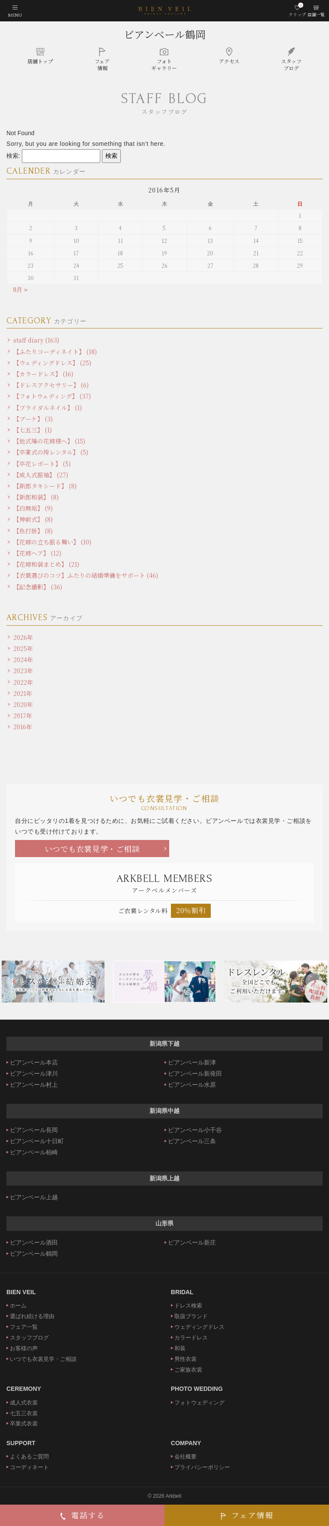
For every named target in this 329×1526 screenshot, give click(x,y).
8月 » (20, 289)
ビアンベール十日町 (37, 1141)
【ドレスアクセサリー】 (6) (51, 385)
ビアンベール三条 (192, 1141)
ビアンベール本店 (34, 1062)
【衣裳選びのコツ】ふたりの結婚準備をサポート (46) (85, 575)
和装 (179, 1348)
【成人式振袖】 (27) (40, 474)
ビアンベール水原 (192, 1084)
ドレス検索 (188, 1305)
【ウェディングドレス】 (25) (52, 362)
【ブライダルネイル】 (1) (47, 407)
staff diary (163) (36, 340)
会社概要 (185, 1456)
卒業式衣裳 (24, 1423)
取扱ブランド (191, 1316)
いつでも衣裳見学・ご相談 (92, 848)
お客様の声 (24, 1348)
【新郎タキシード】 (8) (45, 486)
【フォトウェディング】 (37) (52, 396)
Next (314, 981)
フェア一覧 (24, 1327)
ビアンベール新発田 (195, 1073)
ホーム (18, 1305)
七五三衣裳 (24, 1413)
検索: (13, 155)
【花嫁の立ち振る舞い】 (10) (52, 542)
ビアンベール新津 (192, 1062)
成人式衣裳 (24, 1402)
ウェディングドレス (199, 1327)
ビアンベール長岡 (34, 1130)
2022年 (23, 682)
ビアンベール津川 (34, 1073)
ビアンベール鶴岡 (165, 34)
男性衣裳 (185, 1359)
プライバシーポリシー (202, 1467)
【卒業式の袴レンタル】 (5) (50, 452)
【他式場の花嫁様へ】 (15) (49, 441)
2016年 (22, 726)
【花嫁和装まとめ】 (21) (46, 564)
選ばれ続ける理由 (32, 1316)
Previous (15, 981)
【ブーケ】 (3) (33, 418)
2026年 (23, 637)
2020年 (23, 704)
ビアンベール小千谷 (195, 1130)
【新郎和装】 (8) (36, 497)
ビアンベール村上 (34, 1084)
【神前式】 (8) (33, 519)
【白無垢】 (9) (33, 508)
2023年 (23, 670)
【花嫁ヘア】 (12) (37, 553)
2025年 (23, 648)
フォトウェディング (199, 1402)
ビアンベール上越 (34, 1197)
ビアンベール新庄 (192, 1242)
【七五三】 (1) (32, 430)
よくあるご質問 (29, 1456)
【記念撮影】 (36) (37, 587)
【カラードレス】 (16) (43, 374)
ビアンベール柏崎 (34, 1152)
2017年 (22, 715)
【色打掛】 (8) (33, 530)
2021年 (22, 693)
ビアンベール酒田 (34, 1242)
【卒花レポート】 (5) (42, 463)
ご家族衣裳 (188, 1369)
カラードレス (191, 1337)
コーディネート (29, 1467)
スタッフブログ (29, 1337)
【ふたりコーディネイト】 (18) (55, 351)
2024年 (23, 659)
